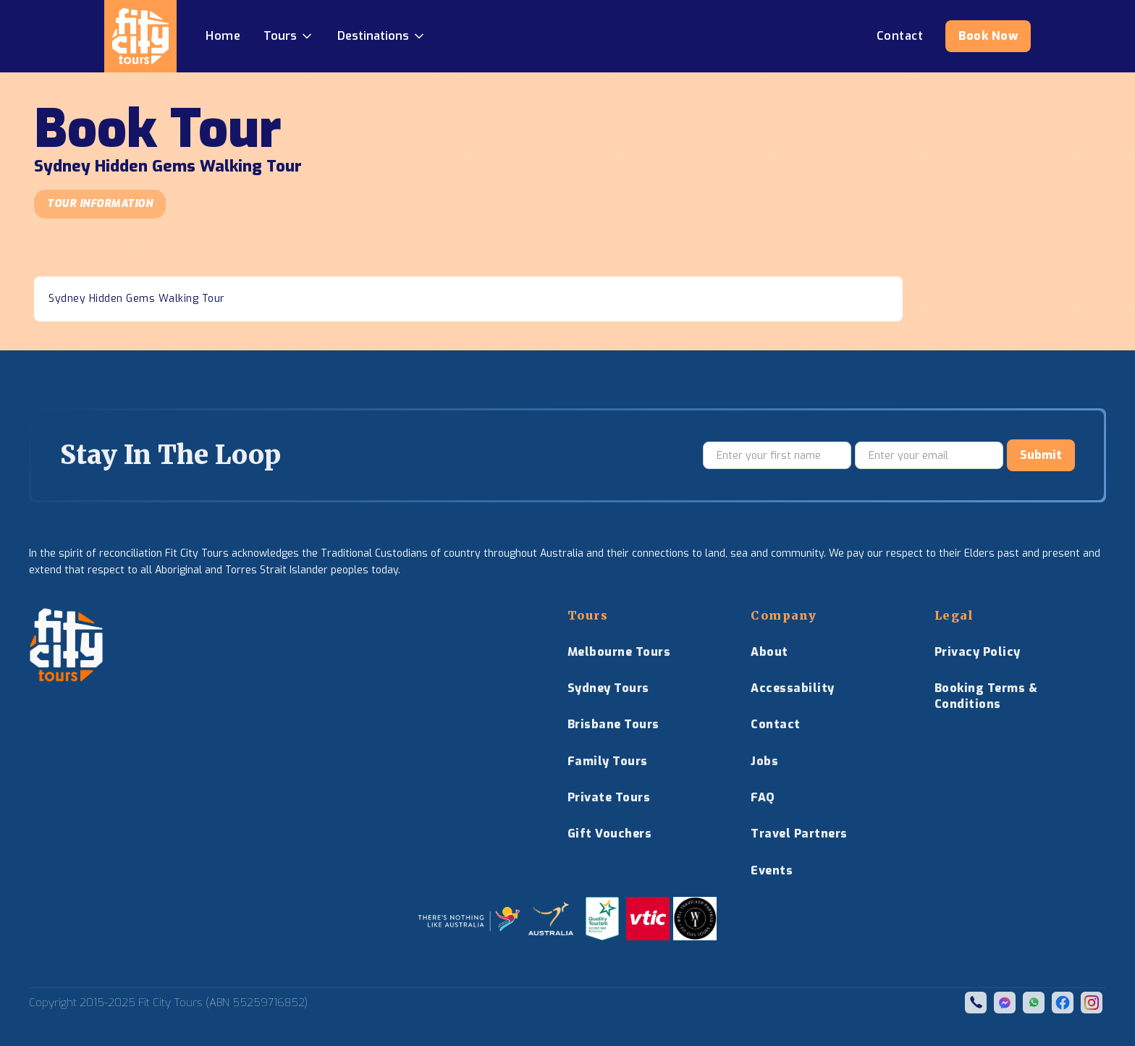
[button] (289, 36)
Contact (776, 724)
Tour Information (100, 204)
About (769, 651)
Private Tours (609, 797)
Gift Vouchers (610, 833)
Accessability (793, 688)
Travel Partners (799, 833)
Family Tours (608, 761)
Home (223, 35)
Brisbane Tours (613, 724)
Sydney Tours (608, 688)
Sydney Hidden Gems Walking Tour (136, 298)
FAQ (763, 797)
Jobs (764, 761)
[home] (140, 36)
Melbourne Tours (619, 651)
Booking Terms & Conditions (986, 696)
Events (772, 870)
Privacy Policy (977, 651)
